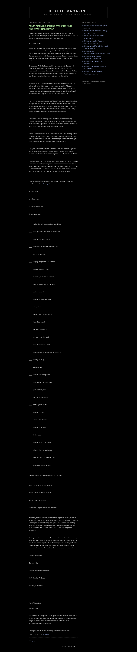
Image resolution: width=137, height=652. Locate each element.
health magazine (68, 11)
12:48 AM (46, 634)
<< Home (32, 641)
